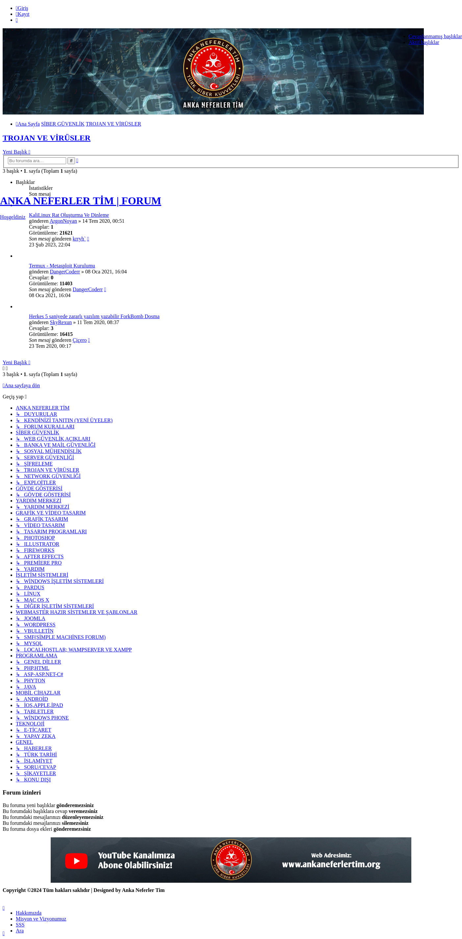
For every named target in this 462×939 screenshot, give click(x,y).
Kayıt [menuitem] (22, 14)
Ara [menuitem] (20, 930)
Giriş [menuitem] (22, 8)
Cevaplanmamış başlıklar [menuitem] (435, 36)
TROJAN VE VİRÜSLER (46, 138)
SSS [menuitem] (20, 924)
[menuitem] (28, 913)
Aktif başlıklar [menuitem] (424, 42)
